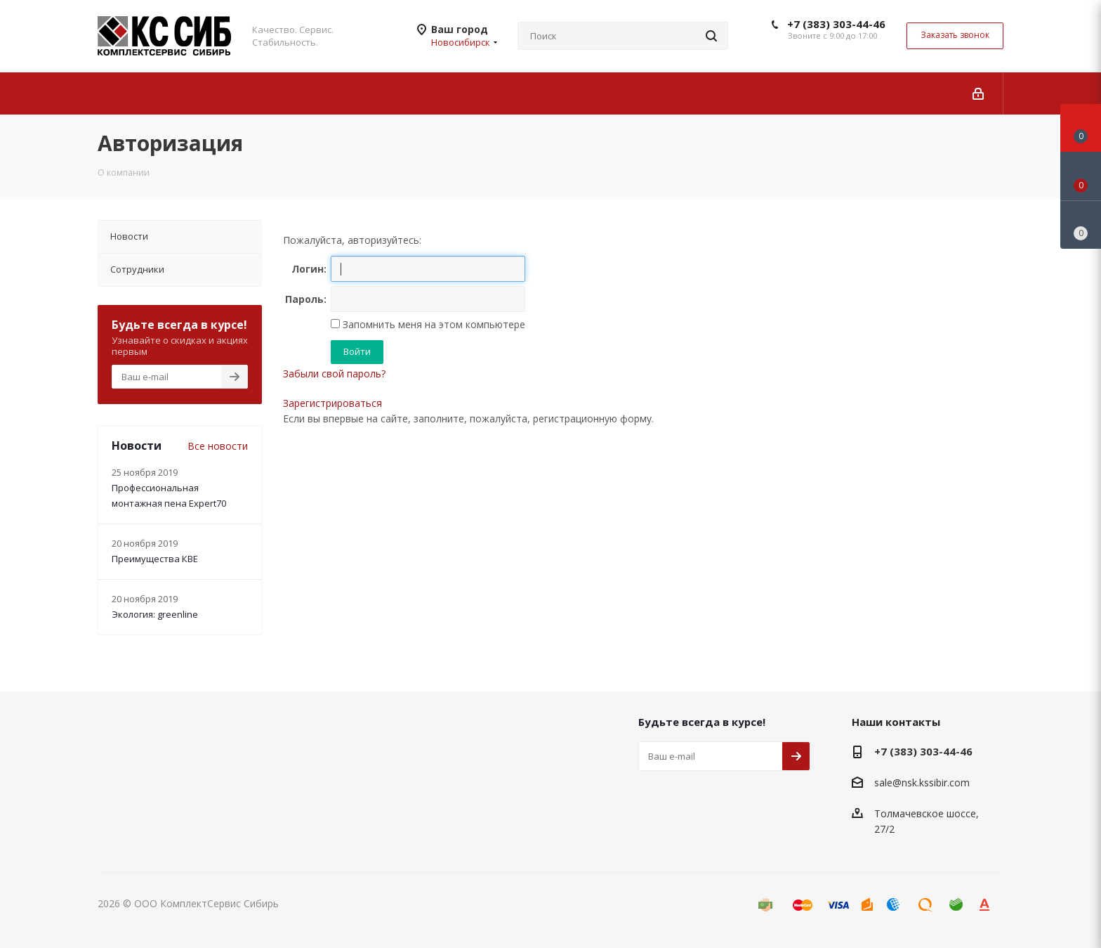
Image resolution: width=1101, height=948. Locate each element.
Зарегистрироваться (332, 403)
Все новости (217, 446)
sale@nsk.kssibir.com (922, 782)
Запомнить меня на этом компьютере (432, 324)
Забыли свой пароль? (334, 373)
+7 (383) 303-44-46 (836, 24)
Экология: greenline (155, 614)
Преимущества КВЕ (155, 558)
